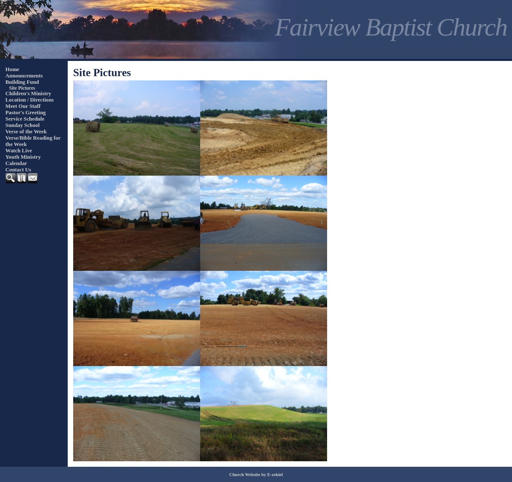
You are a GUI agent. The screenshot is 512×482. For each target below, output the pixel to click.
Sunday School (23, 125)
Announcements (24, 76)
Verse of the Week (26, 132)
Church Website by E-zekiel (256, 474)
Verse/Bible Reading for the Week (33, 141)
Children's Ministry (28, 93)
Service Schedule (25, 119)
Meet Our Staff (23, 106)
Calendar (16, 163)
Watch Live (19, 151)
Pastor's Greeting (26, 113)
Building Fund (22, 82)
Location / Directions (30, 100)
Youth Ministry (23, 157)
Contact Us (18, 170)
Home (12, 69)
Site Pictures (22, 88)
